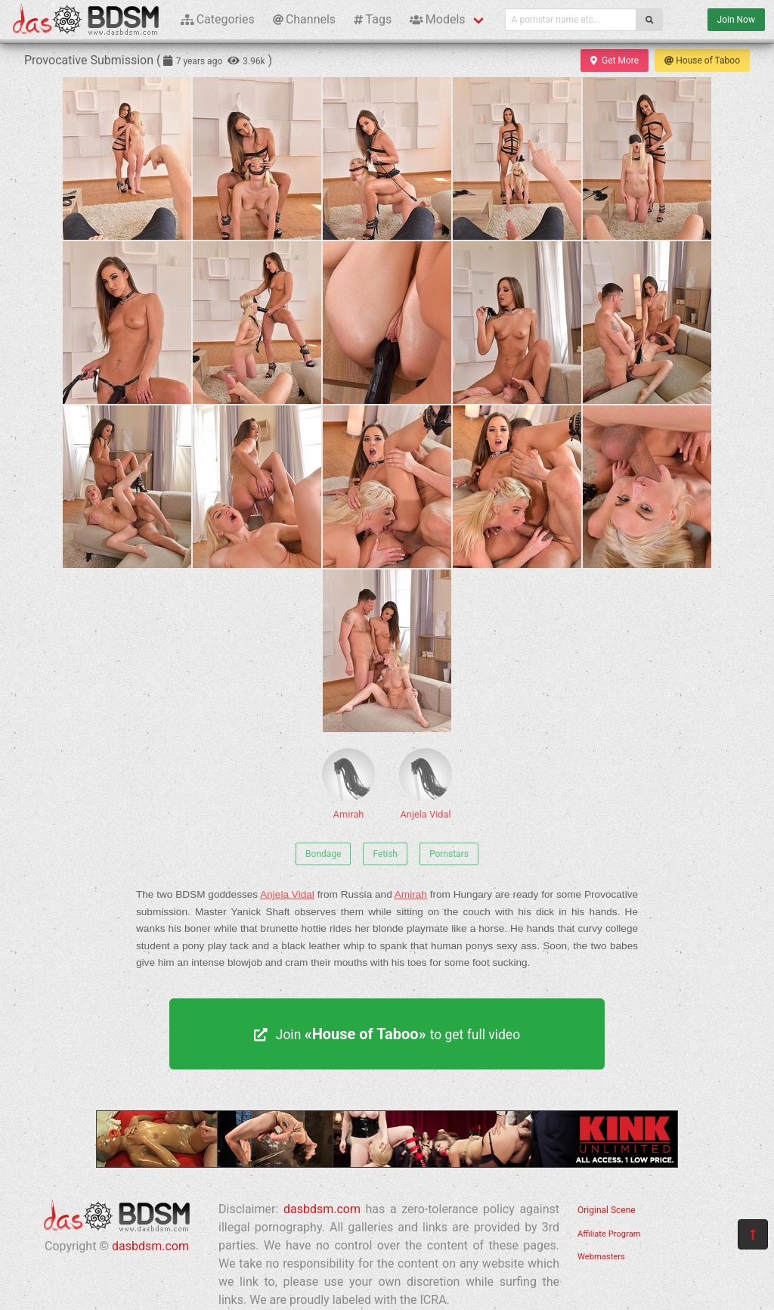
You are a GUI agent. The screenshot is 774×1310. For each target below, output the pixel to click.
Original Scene (606, 1210)
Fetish (385, 854)
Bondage (323, 854)
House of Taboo (702, 60)
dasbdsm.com (150, 1246)
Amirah (348, 784)
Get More (614, 60)
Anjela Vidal (425, 784)
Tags (373, 19)
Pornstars (449, 854)
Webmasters (601, 1257)
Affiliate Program (609, 1234)
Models (437, 19)
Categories (218, 19)
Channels (304, 19)
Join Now (736, 19)
